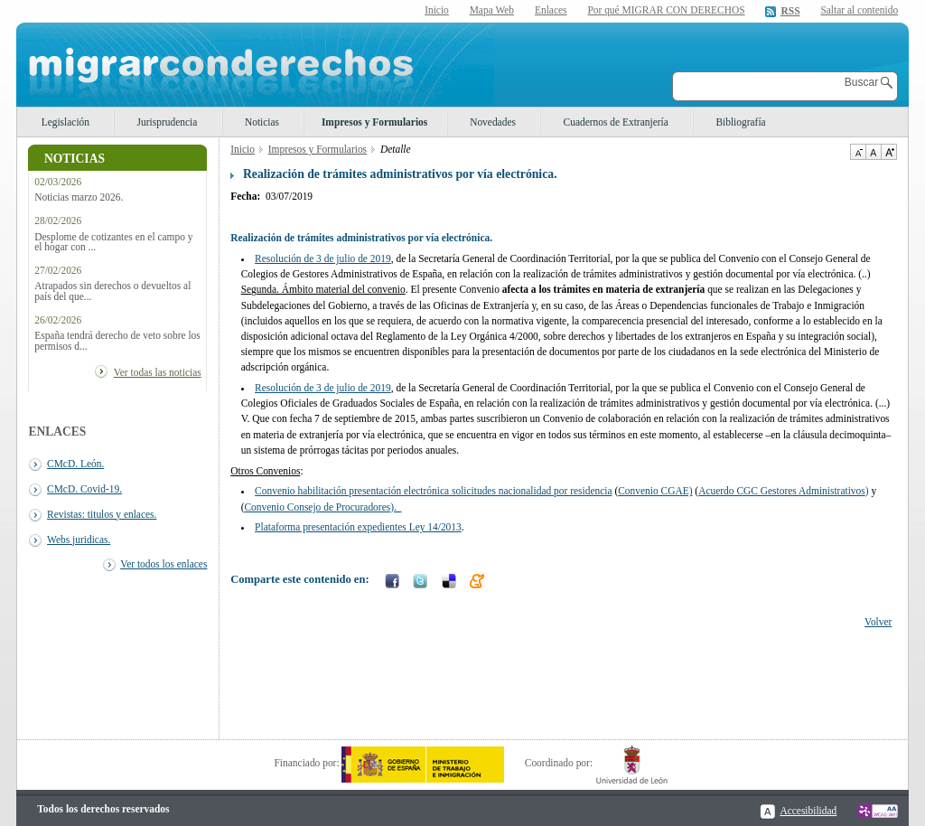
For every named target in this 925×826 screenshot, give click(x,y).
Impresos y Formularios (374, 122)
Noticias (262, 122)
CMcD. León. (75, 463)
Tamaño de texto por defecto (873, 152)
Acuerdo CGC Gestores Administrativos (781, 490)
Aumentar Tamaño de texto (889, 152)
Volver (878, 621)
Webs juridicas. (78, 539)
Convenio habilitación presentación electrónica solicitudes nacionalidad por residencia (433, 490)
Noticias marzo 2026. (78, 197)
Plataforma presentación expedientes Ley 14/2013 (358, 526)
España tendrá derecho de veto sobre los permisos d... (117, 341)
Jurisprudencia (167, 122)
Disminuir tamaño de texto (857, 152)
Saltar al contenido (859, 10)
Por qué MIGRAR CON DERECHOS (665, 10)
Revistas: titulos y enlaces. (101, 514)
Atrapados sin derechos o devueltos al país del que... (112, 291)
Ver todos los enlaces (163, 563)
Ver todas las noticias (157, 372)
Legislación (65, 122)
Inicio (437, 10)
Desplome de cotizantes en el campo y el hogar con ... (113, 242)
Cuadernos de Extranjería (616, 122)
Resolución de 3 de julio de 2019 (323, 258)
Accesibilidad (808, 810)
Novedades (493, 122)
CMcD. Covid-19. (84, 488)
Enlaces (551, 10)
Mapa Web (492, 10)
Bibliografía (740, 122)
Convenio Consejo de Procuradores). (322, 507)
